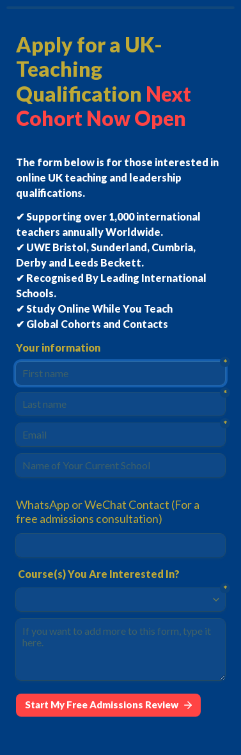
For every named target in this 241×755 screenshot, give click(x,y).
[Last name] (120, 404)
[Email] (120, 434)
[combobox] (114, 599)
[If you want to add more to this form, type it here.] (120, 649)
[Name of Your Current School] (120, 465)
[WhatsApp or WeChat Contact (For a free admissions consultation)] (120, 545)
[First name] (120, 373)
